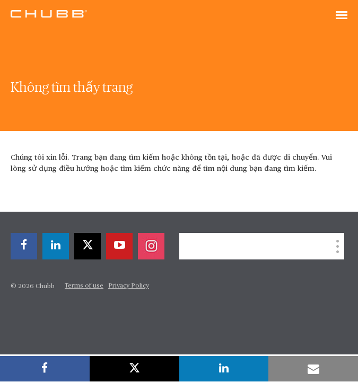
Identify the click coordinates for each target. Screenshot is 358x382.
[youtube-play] (119, 246)
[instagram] (151, 246)
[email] (313, 368)
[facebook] (24, 246)
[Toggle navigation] (341, 16)
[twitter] (87, 246)
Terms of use (84, 286)
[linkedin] (55, 246)
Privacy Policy (128, 286)
